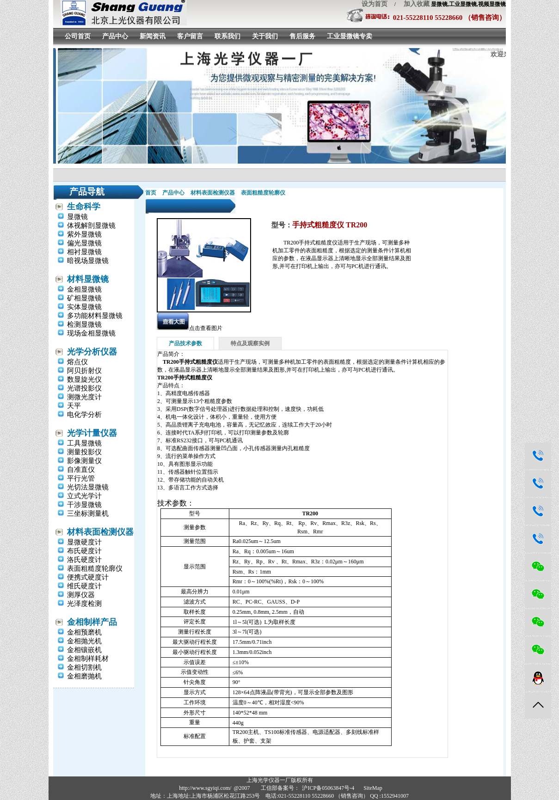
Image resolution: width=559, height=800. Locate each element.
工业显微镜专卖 (349, 36)
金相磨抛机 (84, 676)
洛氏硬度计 (84, 559)
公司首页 (78, 36)
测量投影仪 (84, 452)
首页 (150, 192)
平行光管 (81, 478)
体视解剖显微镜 (91, 225)
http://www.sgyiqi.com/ (205, 788)
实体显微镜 (84, 307)
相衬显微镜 (84, 252)
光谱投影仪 (84, 388)
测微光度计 (84, 397)
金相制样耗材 (88, 658)
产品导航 (86, 191)
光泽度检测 (84, 603)
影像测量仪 (84, 460)
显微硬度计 (84, 542)
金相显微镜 (84, 289)
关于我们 (265, 36)
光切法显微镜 (88, 487)
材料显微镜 (88, 279)
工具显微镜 (84, 443)
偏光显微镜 (84, 243)
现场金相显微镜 (91, 333)
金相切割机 (84, 667)
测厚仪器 (81, 594)
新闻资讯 (153, 36)
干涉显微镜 (84, 504)
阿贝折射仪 (84, 370)
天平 (74, 405)
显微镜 (77, 216)
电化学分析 (84, 414)
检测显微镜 (84, 324)
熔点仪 (77, 362)
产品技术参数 (185, 343)
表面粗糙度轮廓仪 (95, 568)
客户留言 (190, 36)
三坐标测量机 (88, 513)
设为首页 (374, 3)
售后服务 (302, 36)
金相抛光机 (84, 641)
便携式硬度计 (88, 577)
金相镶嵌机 (84, 649)
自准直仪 (81, 469)
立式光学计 (84, 496)
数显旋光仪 (84, 379)
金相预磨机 (84, 632)
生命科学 (83, 206)
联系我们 (227, 36)
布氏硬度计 (84, 551)
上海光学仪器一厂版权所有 (279, 780)
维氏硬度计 (84, 586)
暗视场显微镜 (88, 260)
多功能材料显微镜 (95, 315)
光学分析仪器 (92, 351)
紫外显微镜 (84, 234)
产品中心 (115, 36)
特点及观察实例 (250, 343)
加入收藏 (413, 3)
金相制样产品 (92, 622)
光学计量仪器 (92, 433)
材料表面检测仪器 (100, 532)
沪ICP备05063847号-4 (328, 788)
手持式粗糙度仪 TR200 (329, 225)
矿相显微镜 (84, 298)
